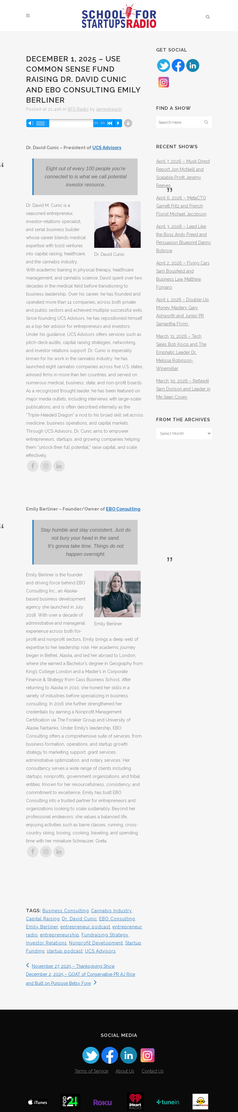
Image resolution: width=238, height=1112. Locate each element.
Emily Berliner (42, 926)
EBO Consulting (123, 509)
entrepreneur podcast (85, 926)
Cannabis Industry (111, 910)
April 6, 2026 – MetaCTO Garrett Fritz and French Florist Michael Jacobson (181, 206)
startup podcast (65, 951)
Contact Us (153, 1071)
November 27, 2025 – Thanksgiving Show (70, 966)
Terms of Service (91, 1071)
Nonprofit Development (96, 942)
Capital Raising (43, 918)
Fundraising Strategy (105, 934)
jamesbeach (109, 109)
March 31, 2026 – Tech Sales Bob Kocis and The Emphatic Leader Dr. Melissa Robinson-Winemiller (181, 352)
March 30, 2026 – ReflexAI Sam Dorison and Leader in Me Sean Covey (183, 389)
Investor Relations (46, 942)
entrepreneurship (59, 934)
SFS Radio (78, 109)
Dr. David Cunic (79, 918)
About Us (125, 1071)
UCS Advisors (106, 147)
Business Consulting (65, 910)
